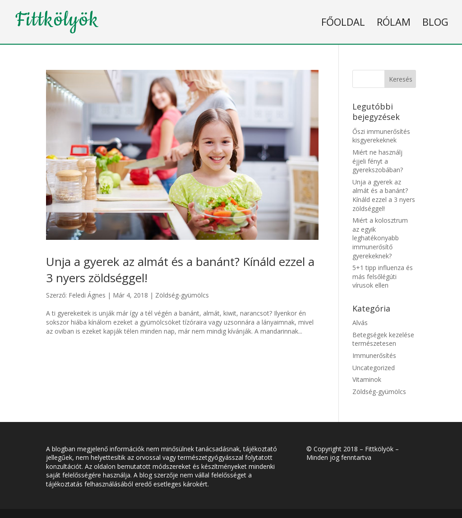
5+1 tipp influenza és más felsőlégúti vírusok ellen (382, 276)
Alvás (360, 322)
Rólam (394, 21)
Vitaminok (366, 379)
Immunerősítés (374, 355)
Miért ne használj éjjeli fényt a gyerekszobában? (377, 161)
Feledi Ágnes (87, 295)
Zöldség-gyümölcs (182, 295)
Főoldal (343, 21)
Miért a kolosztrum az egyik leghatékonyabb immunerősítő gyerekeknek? (380, 238)
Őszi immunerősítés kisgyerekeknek (381, 136)
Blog (435, 21)
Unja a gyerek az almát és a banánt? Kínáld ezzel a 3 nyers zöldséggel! (383, 195)
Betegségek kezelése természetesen (383, 339)
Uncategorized (373, 367)
